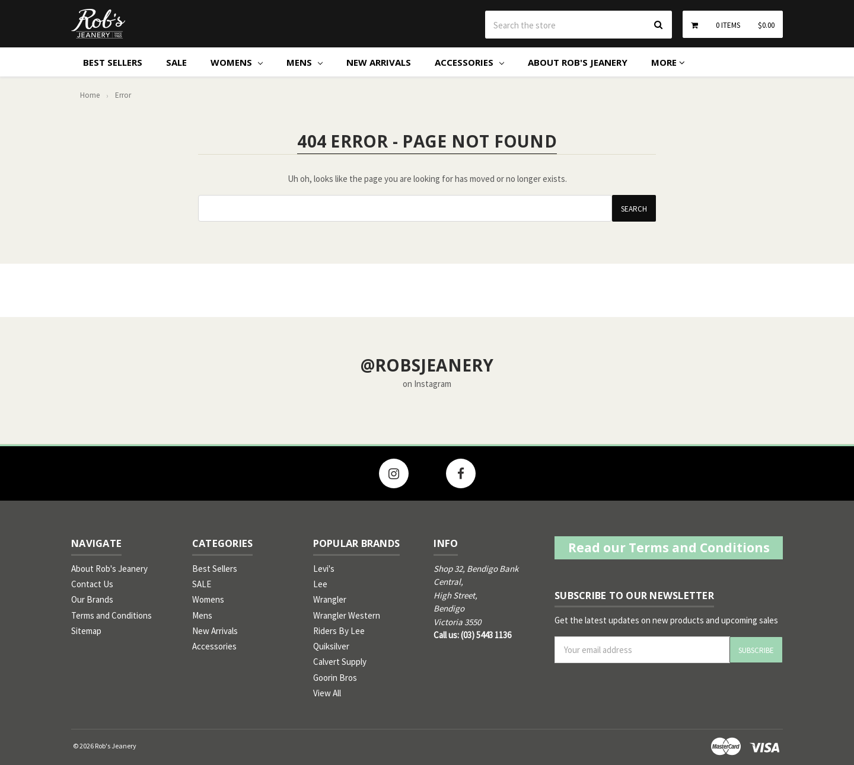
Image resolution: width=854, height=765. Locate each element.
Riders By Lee (339, 630)
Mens (304, 62)
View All (327, 693)
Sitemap (86, 630)
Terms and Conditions (111, 615)
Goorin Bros (335, 677)
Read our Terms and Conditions (669, 547)
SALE (176, 62)
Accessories (469, 62)
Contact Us (92, 584)
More (668, 62)
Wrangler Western (346, 615)
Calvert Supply (340, 661)
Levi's (323, 568)
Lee (320, 584)
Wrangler (329, 599)
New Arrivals (378, 62)
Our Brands (92, 599)
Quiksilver (331, 646)
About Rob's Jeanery (577, 62)
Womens (237, 62)
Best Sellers (112, 62)
